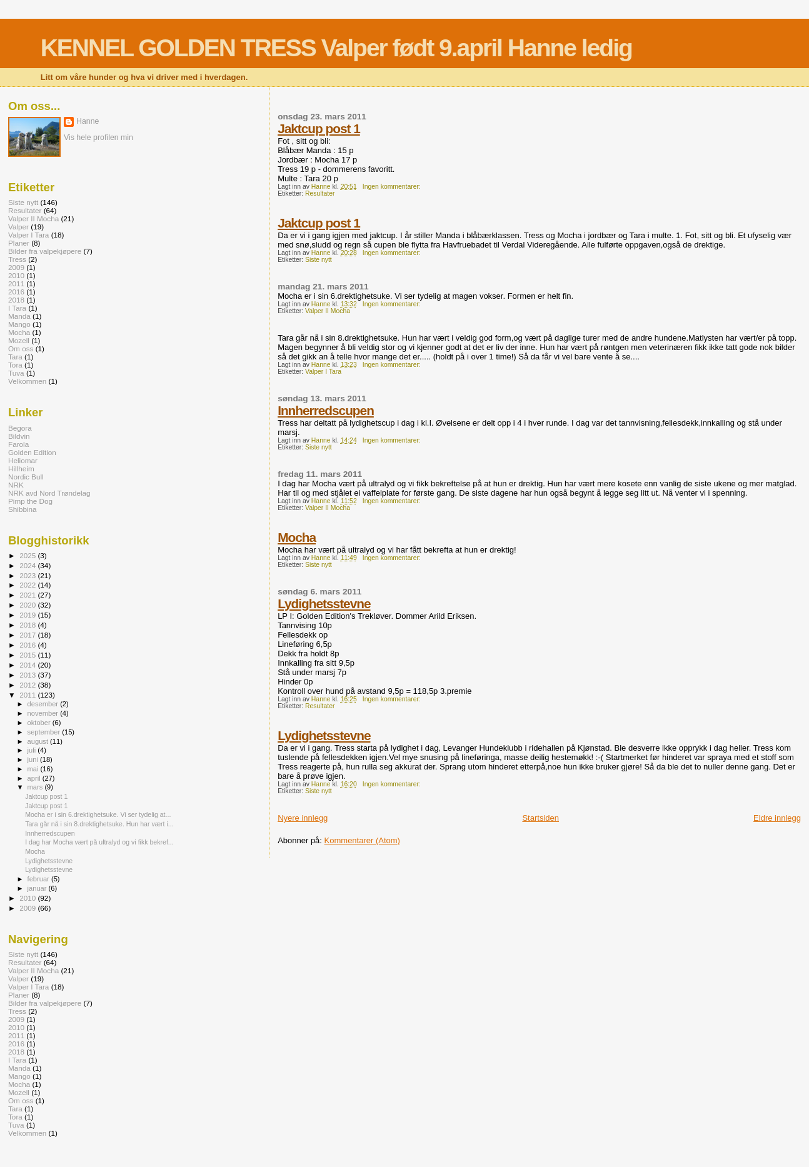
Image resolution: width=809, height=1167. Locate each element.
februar (39, 879)
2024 (28, 565)
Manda (19, 316)
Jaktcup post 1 (319, 128)
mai (34, 769)
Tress (17, 259)
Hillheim (21, 468)
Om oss (20, 348)
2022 (28, 585)
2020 (28, 605)
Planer (18, 243)
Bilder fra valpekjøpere (44, 251)
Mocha (297, 537)
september (45, 732)
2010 (16, 275)
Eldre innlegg (777, 818)
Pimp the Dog (30, 501)
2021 (28, 595)
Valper (18, 227)
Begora (20, 428)
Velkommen (27, 381)
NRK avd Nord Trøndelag (49, 493)
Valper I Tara (323, 371)
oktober (40, 722)
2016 (16, 292)
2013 (28, 675)
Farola (18, 444)
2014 (28, 665)
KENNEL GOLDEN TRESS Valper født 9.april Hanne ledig (336, 47)
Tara (15, 357)
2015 (28, 655)
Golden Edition (32, 452)
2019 (28, 615)
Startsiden (540, 818)
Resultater (319, 193)
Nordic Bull (26, 477)
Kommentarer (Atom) (362, 840)
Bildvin (19, 436)
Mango (19, 324)
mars (36, 787)
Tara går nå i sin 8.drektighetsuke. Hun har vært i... (99, 824)
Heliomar (23, 460)
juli (33, 750)
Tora (15, 365)
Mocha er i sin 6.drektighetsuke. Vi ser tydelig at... (98, 814)
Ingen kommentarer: (393, 186)
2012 (28, 685)
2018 (16, 300)
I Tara (17, 308)
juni (34, 759)
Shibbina (22, 509)
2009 (16, 267)
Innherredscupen (326, 410)
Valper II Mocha (327, 311)
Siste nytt (318, 259)
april (35, 778)
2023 (28, 575)
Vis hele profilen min (98, 137)
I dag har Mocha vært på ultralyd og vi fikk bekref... (99, 842)
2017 (28, 635)
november (44, 713)
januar (38, 888)
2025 (28, 555)
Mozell (18, 340)
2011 (16, 283)
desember (44, 704)
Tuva (16, 373)
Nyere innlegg (303, 818)
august (39, 741)
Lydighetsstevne (324, 603)
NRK (16, 485)
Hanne (87, 121)
